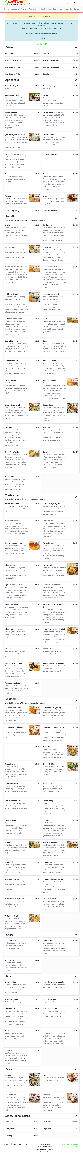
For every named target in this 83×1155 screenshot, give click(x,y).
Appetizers (15, 9)
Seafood (42, 9)
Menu (31, 3)
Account (6, 1144)
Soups (48, 9)
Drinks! (7, 9)
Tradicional (33, 9)
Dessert (60, 9)
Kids (54, 9)
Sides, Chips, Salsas (72, 9)
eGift (36, 3)
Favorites (24, 9)
